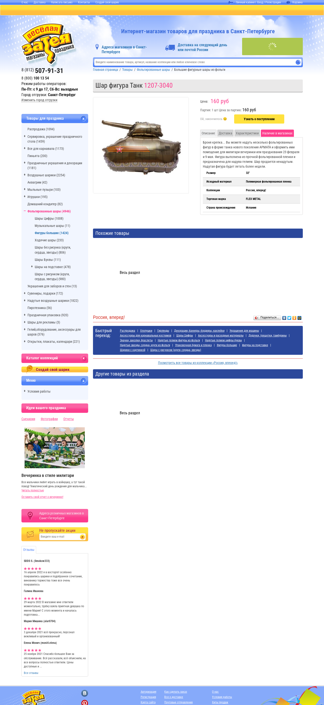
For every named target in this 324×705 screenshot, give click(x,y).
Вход (260, 2)
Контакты (84, 2)
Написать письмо (62, 2)
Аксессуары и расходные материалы (221, 336)
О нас (24, 2)
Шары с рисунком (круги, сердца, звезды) (175, 350)
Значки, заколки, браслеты (136, 341)
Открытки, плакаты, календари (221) (53, 342)
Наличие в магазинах (277, 134)
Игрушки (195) (37, 197)
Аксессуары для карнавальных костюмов (145, 336)
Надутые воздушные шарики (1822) (52, 301)
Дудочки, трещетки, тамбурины (268, 336)
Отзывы (28, 550)
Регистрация (273, 2)
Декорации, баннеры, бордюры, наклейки (199, 331)
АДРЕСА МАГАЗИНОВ (242, 10)
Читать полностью (32, 491)
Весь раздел (130, 273)
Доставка (40, 2)
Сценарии (28, 419)
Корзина (294, 2)
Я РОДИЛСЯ (206, 10)
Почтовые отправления (178, 703)
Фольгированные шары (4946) (49, 212)
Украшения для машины (244, 331)
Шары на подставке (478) (53, 267)
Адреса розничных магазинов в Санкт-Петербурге (61, 516)
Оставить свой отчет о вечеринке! (42, 497)
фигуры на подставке (255, 345)
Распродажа (127, 331)
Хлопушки (146, 331)
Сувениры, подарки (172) (45, 294)
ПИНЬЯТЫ (67, 10)
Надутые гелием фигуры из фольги (179, 341)
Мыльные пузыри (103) (43, 190)
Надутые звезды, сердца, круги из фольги (145, 345)
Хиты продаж (220, 703)
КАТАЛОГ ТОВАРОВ (34, 10)
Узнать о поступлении (259, 119)
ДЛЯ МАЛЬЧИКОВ (173, 10)
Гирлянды (163, 331)
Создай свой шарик (107, 2)
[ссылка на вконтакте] (84, 693)
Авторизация (148, 692)
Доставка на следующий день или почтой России (202, 48)
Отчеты (68, 419)
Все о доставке (173, 697)
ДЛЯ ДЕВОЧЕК (139, 10)
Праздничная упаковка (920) (47, 315)
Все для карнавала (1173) (45, 149)
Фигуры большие (227, 345)
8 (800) (35, 78)
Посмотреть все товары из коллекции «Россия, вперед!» (198, 363)
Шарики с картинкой (132, 350)
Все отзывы (31, 673)
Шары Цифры (184, 336)
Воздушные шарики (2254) (46, 176)
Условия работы (39, 392)
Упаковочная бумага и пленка (193, 345)
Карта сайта (148, 703)
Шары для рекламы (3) (43, 323)
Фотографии (49, 419)
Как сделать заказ (175, 692)
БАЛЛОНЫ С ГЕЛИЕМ (101, 10)
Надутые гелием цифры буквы (223, 341)
